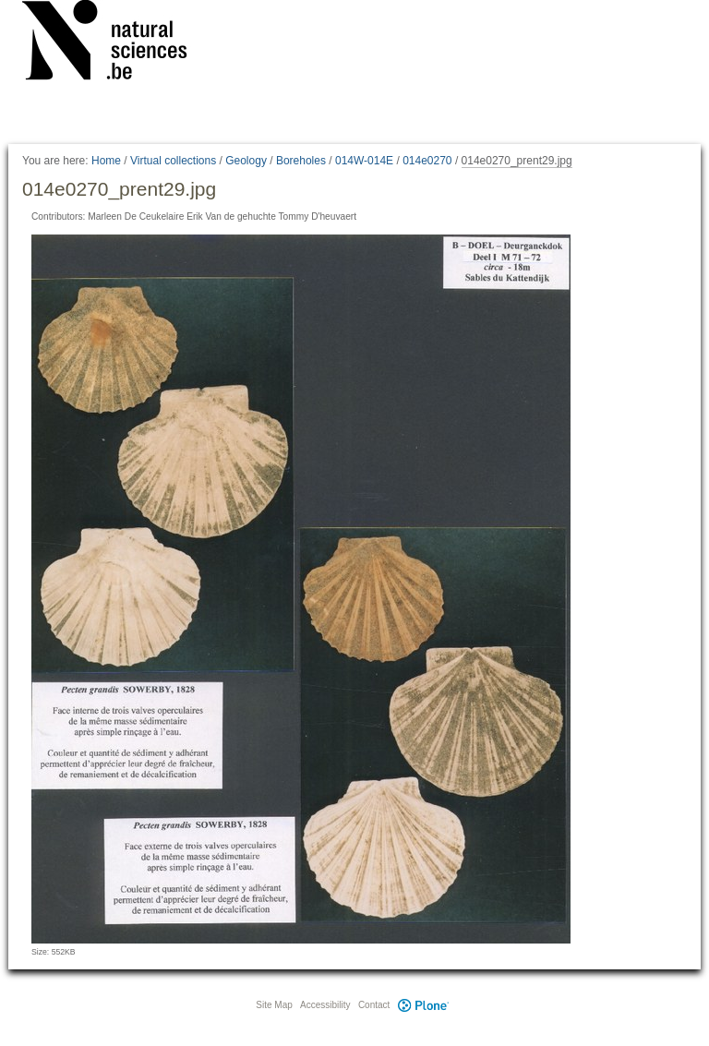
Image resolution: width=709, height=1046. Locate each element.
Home (106, 160)
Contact (374, 1005)
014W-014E (364, 160)
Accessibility (325, 1005)
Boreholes (301, 160)
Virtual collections (173, 160)
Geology (246, 160)
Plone (423, 1005)
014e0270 (427, 160)
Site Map (274, 1005)
